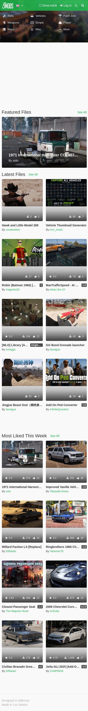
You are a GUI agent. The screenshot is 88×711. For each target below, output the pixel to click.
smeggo (11, 349)
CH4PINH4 (56, 671)
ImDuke (54, 611)
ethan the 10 (57, 289)
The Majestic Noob (17, 611)
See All (82, 112)
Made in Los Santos (15, 704)
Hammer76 (56, 551)
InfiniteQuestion (59, 409)
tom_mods (56, 229)
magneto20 (12, 289)
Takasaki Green (59, 491)
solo (8, 491)
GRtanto (11, 551)
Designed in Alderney (16, 700)
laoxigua (55, 349)
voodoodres (13, 229)
